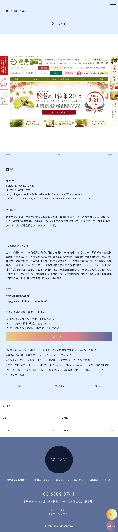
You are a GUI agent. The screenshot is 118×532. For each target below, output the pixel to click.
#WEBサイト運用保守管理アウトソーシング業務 (69, 350)
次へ (97, 386)
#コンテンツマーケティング (55, 355)
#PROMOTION (35, 370)
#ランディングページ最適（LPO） (25, 360)
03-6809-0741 (59, 494)
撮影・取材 (78, 480)
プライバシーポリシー (59, 510)
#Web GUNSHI (14, 370)
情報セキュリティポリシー (59, 513)
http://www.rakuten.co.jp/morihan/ (26, 301)
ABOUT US (8, 418)
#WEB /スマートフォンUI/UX (22, 350)
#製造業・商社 (72, 370)
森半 (24, 10)
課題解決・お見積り (16, 480)
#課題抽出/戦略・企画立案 (20, 355)
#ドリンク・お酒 (15, 375)
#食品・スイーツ (93, 370)
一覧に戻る (59, 386)
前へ (20, 386)
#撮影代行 (53, 370)
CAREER (66, 430)
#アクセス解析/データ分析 (20, 365)
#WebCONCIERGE (99, 365)
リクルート (61, 480)
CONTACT (112, 526)
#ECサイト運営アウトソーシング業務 (69, 360)
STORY (16, 10)
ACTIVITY (66, 418)
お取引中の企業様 (41, 480)
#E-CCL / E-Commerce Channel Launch (62, 365)
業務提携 (94, 480)
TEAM (6, 430)
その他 (108, 480)
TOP (8, 10)
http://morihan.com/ (18, 295)
